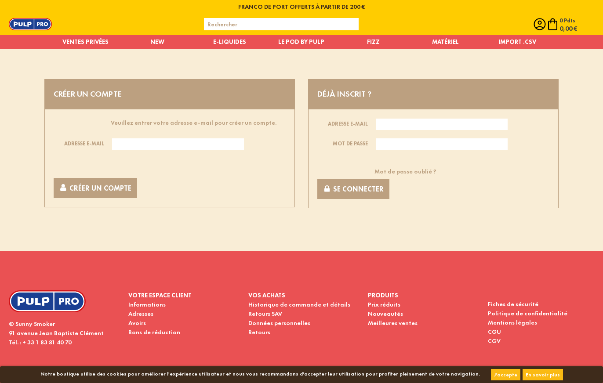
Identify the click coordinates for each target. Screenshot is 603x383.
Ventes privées (85, 42)
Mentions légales (512, 322)
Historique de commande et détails (299, 304)
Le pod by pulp (301, 42)
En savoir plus (543, 374)
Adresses (140, 314)
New (157, 42)
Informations (147, 304)
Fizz (373, 42)
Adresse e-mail (84, 143)
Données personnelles (279, 323)
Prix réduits (384, 304)
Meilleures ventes (393, 323)
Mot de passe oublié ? (405, 171)
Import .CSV (517, 42)
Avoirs (137, 323)
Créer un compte (95, 188)
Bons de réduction (154, 332)
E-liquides (229, 42)
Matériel (445, 42)
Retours (259, 332)
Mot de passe (350, 143)
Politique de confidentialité (527, 313)
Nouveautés (385, 314)
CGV (494, 341)
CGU (494, 332)
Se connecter (353, 189)
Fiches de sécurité (513, 304)
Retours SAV (265, 314)
